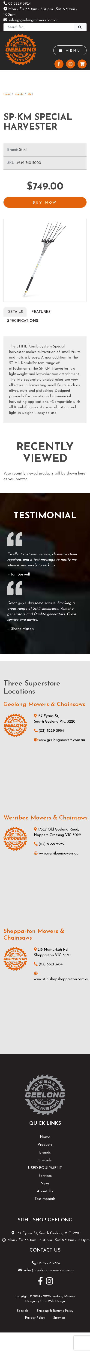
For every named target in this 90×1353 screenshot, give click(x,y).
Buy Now (45, 203)
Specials (45, 1160)
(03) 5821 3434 (48, 964)
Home (6, 94)
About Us (45, 1191)
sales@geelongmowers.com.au (30, 20)
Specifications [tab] (22, 321)
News (45, 1183)
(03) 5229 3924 (49, 731)
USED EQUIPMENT (45, 1168)
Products (45, 1145)
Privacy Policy (35, 1318)
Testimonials (45, 1199)
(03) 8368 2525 (49, 844)
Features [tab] (41, 312)
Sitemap (59, 1318)
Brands (19, 94)
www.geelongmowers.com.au (59, 740)
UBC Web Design (52, 1301)
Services (45, 1176)
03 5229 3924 (17, 4)
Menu (70, 51)
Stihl (30, 94)
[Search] (39, 27)
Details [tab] (15, 312)
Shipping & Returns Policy (55, 1311)
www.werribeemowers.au (56, 853)
